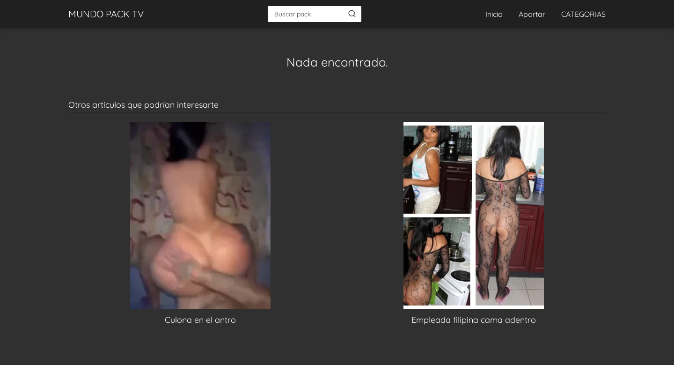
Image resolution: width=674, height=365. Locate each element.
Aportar (532, 14)
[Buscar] (352, 13)
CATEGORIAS (583, 14)
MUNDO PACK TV (106, 14)
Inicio (494, 14)
